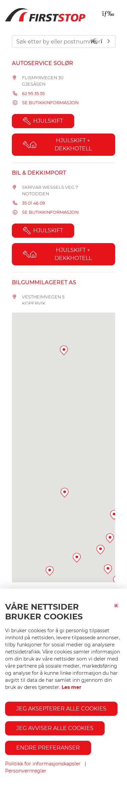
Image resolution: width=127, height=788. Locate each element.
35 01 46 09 (33, 203)
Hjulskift (43, 121)
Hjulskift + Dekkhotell (57, 144)
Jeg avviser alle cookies (54, 728)
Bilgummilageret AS (44, 282)
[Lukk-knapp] (118, 614)
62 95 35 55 (33, 93)
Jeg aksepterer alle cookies (61, 708)
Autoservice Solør (42, 63)
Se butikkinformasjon (50, 102)
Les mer (71, 687)
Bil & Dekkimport (39, 173)
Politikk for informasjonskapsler (43, 764)
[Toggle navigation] (108, 13)
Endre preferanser (48, 748)
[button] (77, 558)
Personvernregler (25, 771)
